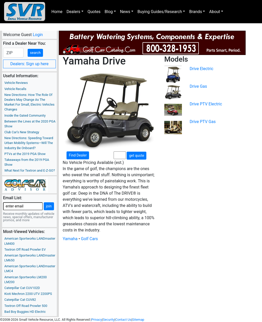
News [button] (125, 11)
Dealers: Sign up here (29, 63)
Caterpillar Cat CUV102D (22, 288)
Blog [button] (109, 11)
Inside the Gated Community (25, 115)
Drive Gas (198, 86)
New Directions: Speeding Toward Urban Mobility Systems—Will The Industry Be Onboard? (28, 143)
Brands (195, 11)
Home (56, 11)
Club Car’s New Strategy (21, 132)
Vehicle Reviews (16, 83)
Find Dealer (78, 155)
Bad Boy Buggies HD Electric (25, 312)
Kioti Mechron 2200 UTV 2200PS (28, 294)
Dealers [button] (73, 11)
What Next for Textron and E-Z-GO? (29, 170)
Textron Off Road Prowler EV (25, 249)
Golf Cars (89, 238)
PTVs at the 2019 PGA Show (25, 154)
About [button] (214, 11)
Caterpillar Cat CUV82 (20, 300)
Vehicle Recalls (15, 89)
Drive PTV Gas (203, 121)
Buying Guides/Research (159, 11)
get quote (136, 155)
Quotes (94, 11)
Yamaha (70, 238)
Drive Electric (201, 68)
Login (38, 34)
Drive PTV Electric (206, 104)
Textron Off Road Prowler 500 (25, 306)
